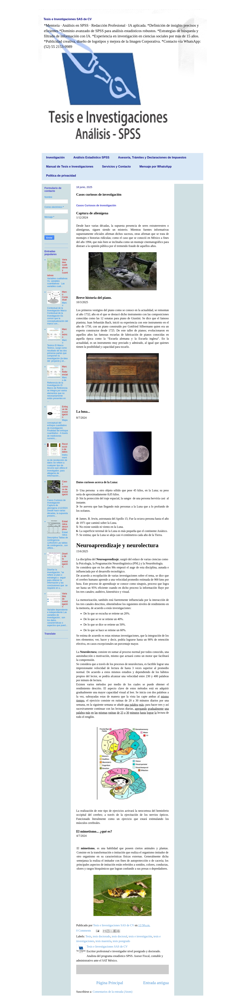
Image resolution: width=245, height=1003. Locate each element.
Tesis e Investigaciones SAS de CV (68, 19)
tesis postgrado (121, 941)
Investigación (55, 157)
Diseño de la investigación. (65, 560)
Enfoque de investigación (65, 411)
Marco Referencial (65, 370)
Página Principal (109, 983)
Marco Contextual (65, 296)
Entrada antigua (156, 983)
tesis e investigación (140, 936)
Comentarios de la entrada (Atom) (112, 991)
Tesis (88, 936)
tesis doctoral (119, 936)
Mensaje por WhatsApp (156, 166)
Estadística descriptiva (65, 525)
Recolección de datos (65, 448)
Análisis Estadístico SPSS (91, 157)
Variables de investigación (65, 600)
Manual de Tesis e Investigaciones (69, 166)
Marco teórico (64, 333)
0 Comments (83, 930)
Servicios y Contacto (116, 166)
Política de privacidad (61, 175)
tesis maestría (103, 941)
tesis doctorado (101, 936)
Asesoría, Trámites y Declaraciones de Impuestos (152, 157)
